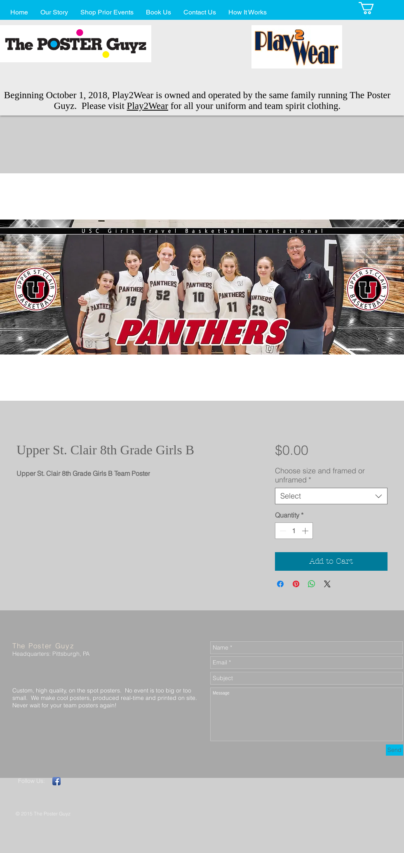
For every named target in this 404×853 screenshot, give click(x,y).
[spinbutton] (294, 531)
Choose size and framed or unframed (320, 475)
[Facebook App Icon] (56, 781)
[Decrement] (282, 531)
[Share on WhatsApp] (312, 584)
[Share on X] (327, 584)
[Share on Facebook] (280, 584)
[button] (373, 8)
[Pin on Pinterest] (296, 584)
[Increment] (306, 531)
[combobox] (331, 496)
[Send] (394, 750)
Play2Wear (147, 106)
